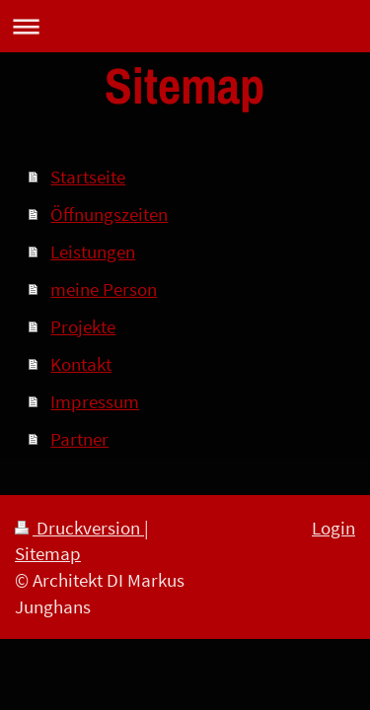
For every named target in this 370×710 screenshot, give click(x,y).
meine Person (103, 289)
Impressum (94, 401)
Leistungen (92, 251)
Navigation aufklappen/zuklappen (185, 26)
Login (333, 527)
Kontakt (80, 364)
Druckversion (79, 527)
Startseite (87, 176)
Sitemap (48, 553)
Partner (79, 439)
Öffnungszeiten (109, 214)
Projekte (82, 326)
